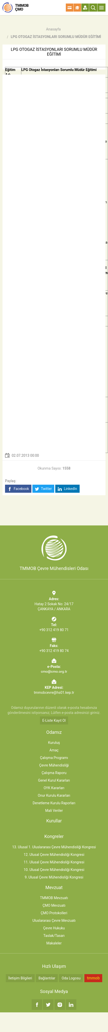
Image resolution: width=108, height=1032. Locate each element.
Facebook (18, 489)
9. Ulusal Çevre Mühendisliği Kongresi (54, 877)
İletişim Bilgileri (20, 978)
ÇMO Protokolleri (54, 913)
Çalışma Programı (54, 758)
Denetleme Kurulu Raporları (54, 803)
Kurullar (54, 820)
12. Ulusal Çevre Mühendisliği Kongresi (54, 855)
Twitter (43, 489)
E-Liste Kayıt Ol (54, 720)
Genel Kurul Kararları (54, 780)
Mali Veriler (54, 811)
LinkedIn (67, 489)
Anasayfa (53, 29)
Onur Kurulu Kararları (54, 795)
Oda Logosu (71, 978)
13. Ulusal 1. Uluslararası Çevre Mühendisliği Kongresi (54, 847)
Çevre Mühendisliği (54, 765)
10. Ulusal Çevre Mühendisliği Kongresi (54, 870)
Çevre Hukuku (54, 928)
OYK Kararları (54, 788)
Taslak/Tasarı (54, 936)
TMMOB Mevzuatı (54, 898)
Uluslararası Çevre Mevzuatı (54, 921)
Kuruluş (54, 743)
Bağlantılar (46, 978)
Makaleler (54, 943)
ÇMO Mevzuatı (53, 905)
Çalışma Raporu (54, 773)
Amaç (54, 750)
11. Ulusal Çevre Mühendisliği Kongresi (54, 862)
